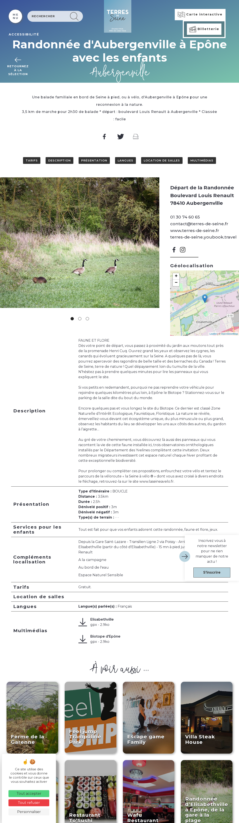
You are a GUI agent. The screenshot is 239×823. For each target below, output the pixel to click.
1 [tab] (72, 318)
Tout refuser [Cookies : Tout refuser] (29, 803)
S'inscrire (212, 572)
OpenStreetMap (229, 334)
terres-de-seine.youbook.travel (203, 237)
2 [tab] (79, 318)
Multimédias (201, 160)
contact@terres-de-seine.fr (199, 223)
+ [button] (176, 276)
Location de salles (162, 160)
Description (59, 160)
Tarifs (32, 160)
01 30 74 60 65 (185, 217)
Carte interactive (200, 14)
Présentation (94, 160)
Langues (125, 160)
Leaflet (213, 334)
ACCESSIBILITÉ (24, 34)
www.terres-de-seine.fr (194, 230)
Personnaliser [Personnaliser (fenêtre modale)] (29, 812)
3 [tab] (87, 318)
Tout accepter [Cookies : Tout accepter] (28, 793)
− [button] (176, 283)
